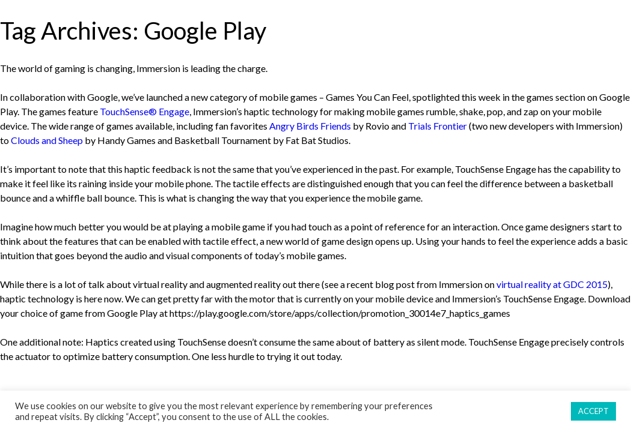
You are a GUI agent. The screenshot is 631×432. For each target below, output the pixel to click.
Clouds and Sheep (47, 140)
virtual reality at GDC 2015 (552, 284)
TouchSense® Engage (144, 111)
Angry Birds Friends (310, 125)
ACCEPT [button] (593, 411)
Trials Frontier (437, 125)
